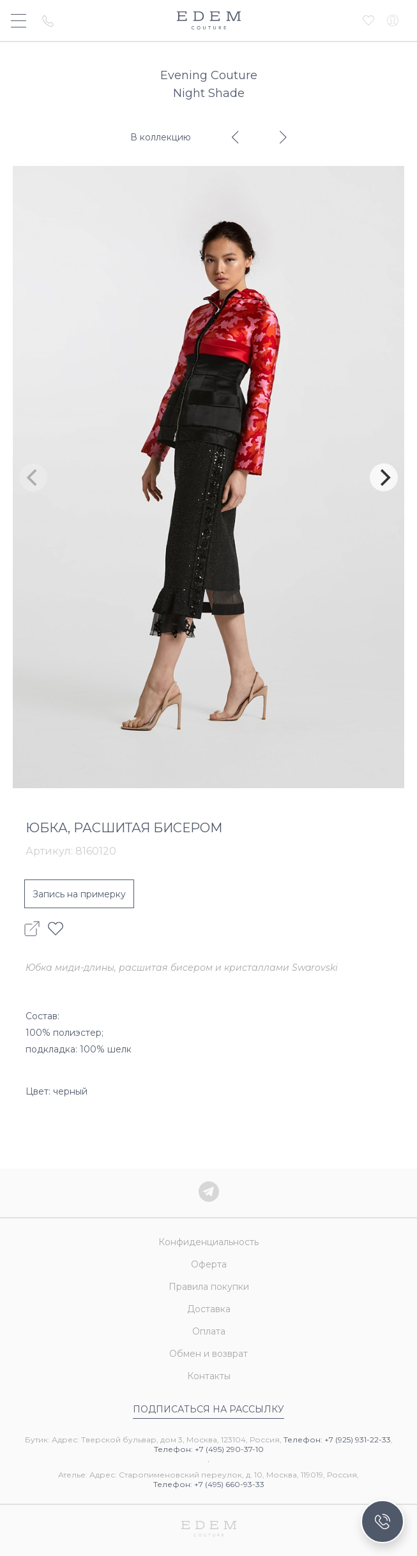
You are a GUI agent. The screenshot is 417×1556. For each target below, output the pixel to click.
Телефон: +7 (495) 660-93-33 (208, 1484)
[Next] (384, 477)
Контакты (209, 1376)
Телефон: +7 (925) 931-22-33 (337, 1439)
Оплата (208, 1331)
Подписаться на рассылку (208, 1409)
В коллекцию (160, 137)
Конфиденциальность (208, 1242)
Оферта (209, 1264)
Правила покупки (209, 1286)
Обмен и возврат (208, 1353)
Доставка (209, 1309)
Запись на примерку (79, 894)
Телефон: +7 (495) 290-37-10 (209, 1449)
